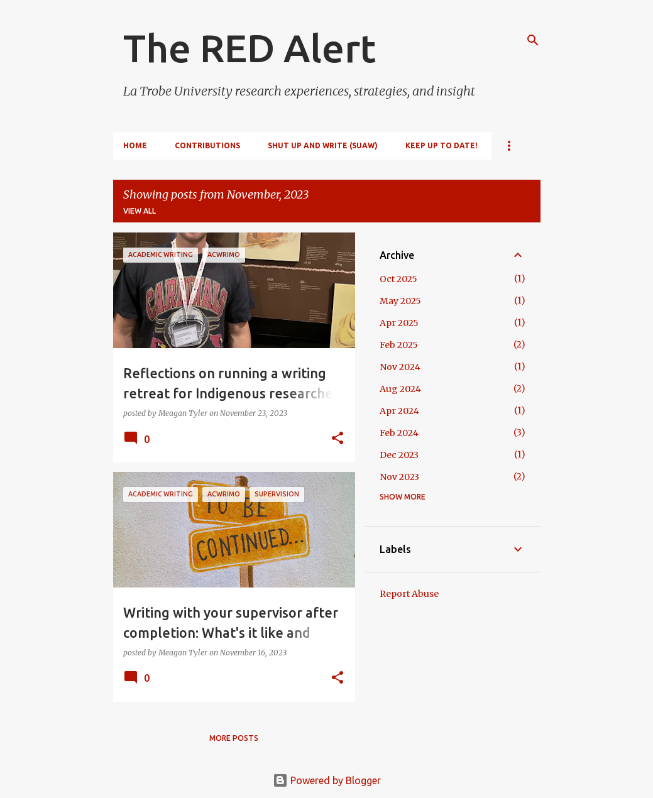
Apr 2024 (399, 411)
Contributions (207, 145)
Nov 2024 (400, 367)
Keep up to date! (441, 145)
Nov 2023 (399, 477)
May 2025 (400, 301)
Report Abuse (409, 593)
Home (135, 145)
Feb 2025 (399, 345)
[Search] (533, 40)
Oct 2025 (398, 279)
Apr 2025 (399, 323)
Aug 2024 (400, 389)
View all (139, 211)
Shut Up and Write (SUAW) (323, 145)
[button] (337, 438)
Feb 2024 (399, 433)
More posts (233, 738)
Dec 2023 (399, 455)
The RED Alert (249, 48)
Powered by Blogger (327, 780)
